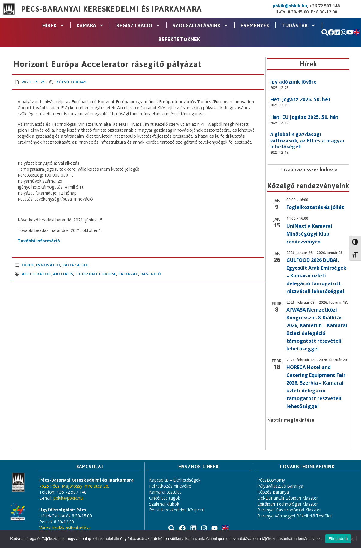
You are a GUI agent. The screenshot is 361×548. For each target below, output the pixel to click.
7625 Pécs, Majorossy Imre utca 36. (74, 486)
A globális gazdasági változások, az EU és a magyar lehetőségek (307, 140)
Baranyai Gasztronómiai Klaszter (289, 510)
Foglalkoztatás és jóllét (315, 207)
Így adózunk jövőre (293, 82)
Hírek (53, 25)
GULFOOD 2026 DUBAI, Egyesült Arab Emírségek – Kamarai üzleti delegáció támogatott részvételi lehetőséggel (316, 276)
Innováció (48, 265)
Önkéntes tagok (164, 498)
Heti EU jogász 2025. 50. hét (304, 117)
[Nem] (351, 538)
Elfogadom (338, 538)
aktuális (63, 274)
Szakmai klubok (164, 504)
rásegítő (151, 274)
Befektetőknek (179, 39)
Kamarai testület (165, 492)
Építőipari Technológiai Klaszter (287, 504)
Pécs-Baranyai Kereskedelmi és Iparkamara (111, 8)
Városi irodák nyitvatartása (65, 528)
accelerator (36, 274)
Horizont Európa (95, 274)
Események (255, 25)
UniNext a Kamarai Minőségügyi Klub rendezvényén (309, 234)
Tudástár (299, 25)
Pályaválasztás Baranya (280, 486)
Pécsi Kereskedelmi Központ (176, 510)
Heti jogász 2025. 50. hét (300, 99)
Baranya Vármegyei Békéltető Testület (294, 516)
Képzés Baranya (273, 492)
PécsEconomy (271, 480)
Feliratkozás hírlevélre (170, 486)
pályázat (128, 274)
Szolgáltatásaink (200, 25)
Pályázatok (75, 265)
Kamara (90, 25)
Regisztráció (138, 25)
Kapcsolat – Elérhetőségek (174, 480)
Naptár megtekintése (290, 420)
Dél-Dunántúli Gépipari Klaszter (287, 498)
